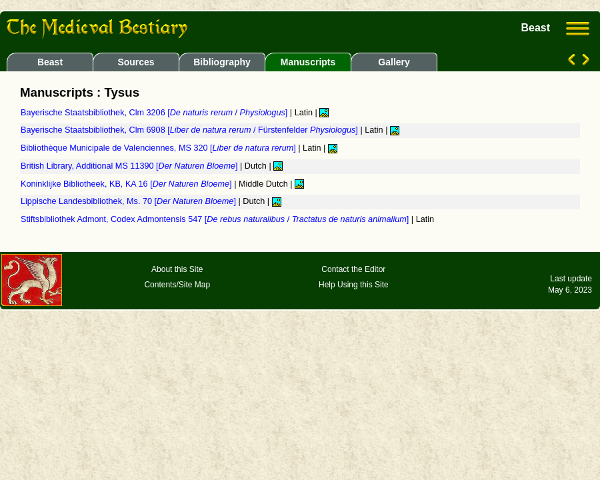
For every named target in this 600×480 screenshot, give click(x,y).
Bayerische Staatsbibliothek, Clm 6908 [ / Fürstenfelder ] (190, 130)
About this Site (177, 269)
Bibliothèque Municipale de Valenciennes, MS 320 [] (159, 148)
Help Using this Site (354, 284)
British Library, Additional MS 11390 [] (130, 166)
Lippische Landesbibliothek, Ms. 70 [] (129, 201)
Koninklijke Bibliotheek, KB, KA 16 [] (127, 184)
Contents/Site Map (177, 284)
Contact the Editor (353, 269)
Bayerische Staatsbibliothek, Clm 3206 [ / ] (155, 112)
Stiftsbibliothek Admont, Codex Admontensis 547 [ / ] (216, 219)
